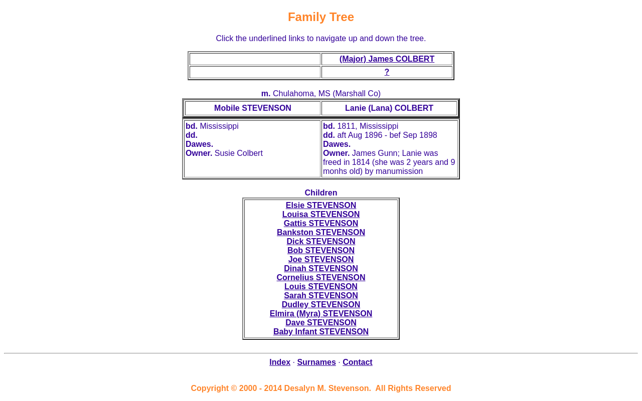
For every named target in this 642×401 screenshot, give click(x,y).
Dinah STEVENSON (321, 268)
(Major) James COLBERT (387, 59)
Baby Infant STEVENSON (321, 331)
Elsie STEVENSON (321, 205)
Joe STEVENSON (321, 259)
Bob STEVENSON (321, 250)
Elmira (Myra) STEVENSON (321, 313)
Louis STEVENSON (321, 286)
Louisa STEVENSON (321, 214)
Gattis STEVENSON (321, 223)
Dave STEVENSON (320, 322)
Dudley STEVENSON (321, 304)
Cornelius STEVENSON (321, 277)
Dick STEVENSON (321, 241)
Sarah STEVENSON (321, 295)
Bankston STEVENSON (321, 232)
